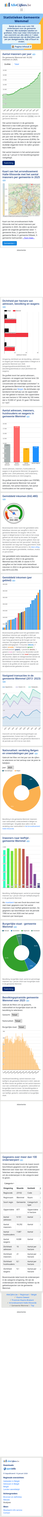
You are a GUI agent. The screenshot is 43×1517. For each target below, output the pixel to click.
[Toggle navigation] (21, 10)
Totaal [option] (14, 1014)
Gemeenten (9, 243)
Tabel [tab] (16, 64)
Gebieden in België (11, 1481)
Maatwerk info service (12, 1510)
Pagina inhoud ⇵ (21, 46)
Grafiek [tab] (7, 64)
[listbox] (10, 767)
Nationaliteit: (8, 1021)
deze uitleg (35, 547)
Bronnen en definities (12, 1497)
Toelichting (8, 163)
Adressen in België (11, 1484)
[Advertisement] (21, 274)
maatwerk (9, 902)
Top (32, 1305)
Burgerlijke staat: (9, 1027)
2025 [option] (10, 767)
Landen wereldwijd (11, 1489)
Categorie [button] (8, 1183)
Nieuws (6, 1499)
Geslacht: (6, 1014)
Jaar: (4, 767)
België (20, 389)
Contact (6, 1513)
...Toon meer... (29, 238)
